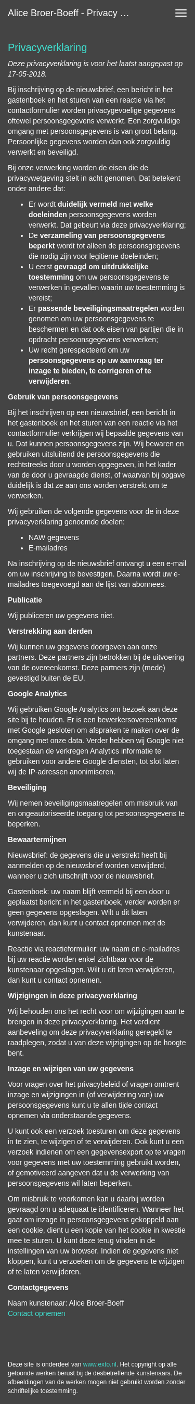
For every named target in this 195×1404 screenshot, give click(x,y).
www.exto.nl (99, 1364)
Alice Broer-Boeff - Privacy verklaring (74, 13)
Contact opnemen (37, 1313)
